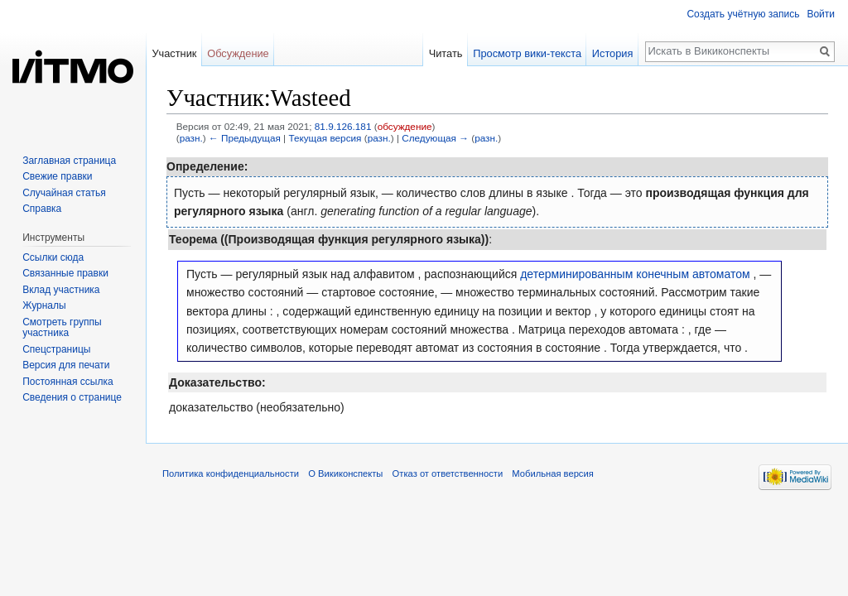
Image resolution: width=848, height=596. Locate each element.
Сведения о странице (72, 397)
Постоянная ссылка (67, 381)
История (613, 53)
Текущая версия (324, 137)
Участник (174, 53)
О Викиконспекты (345, 473)
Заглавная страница (69, 160)
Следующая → (435, 137)
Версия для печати (65, 365)
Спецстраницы (56, 349)
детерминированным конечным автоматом (634, 274)
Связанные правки (65, 273)
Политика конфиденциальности (230, 473)
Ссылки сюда (53, 257)
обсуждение (405, 126)
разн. (191, 137)
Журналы (43, 305)
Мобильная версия (552, 473)
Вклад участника (60, 290)
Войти (821, 14)
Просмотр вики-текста (527, 53)
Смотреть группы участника (61, 327)
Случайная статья (63, 193)
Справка (41, 208)
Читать (446, 53)
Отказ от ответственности (448, 473)
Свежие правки (57, 176)
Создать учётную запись (743, 14)
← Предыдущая (245, 137)
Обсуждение (238, 53)
